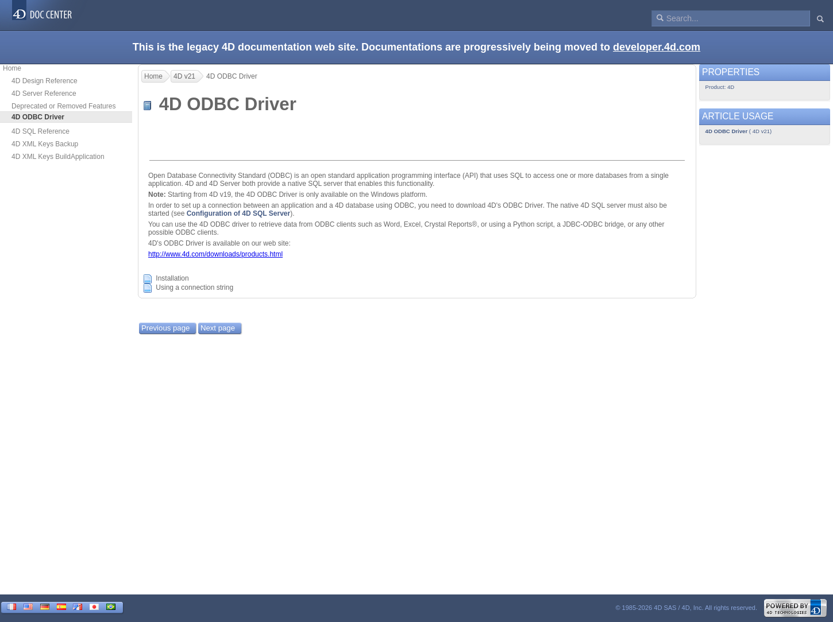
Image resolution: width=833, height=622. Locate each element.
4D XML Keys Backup (44, 144)
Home (12, 68)
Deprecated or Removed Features (63, 106)
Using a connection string (194, 288)
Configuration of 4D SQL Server (238, 213)
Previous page (165, 328)
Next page (217, 328)
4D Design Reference (44, 81)
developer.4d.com (656, 47)
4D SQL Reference (40, 131)
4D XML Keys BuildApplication (58, 157)
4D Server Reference (43, 94)
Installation (172, 279)
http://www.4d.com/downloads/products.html (215, 254)
